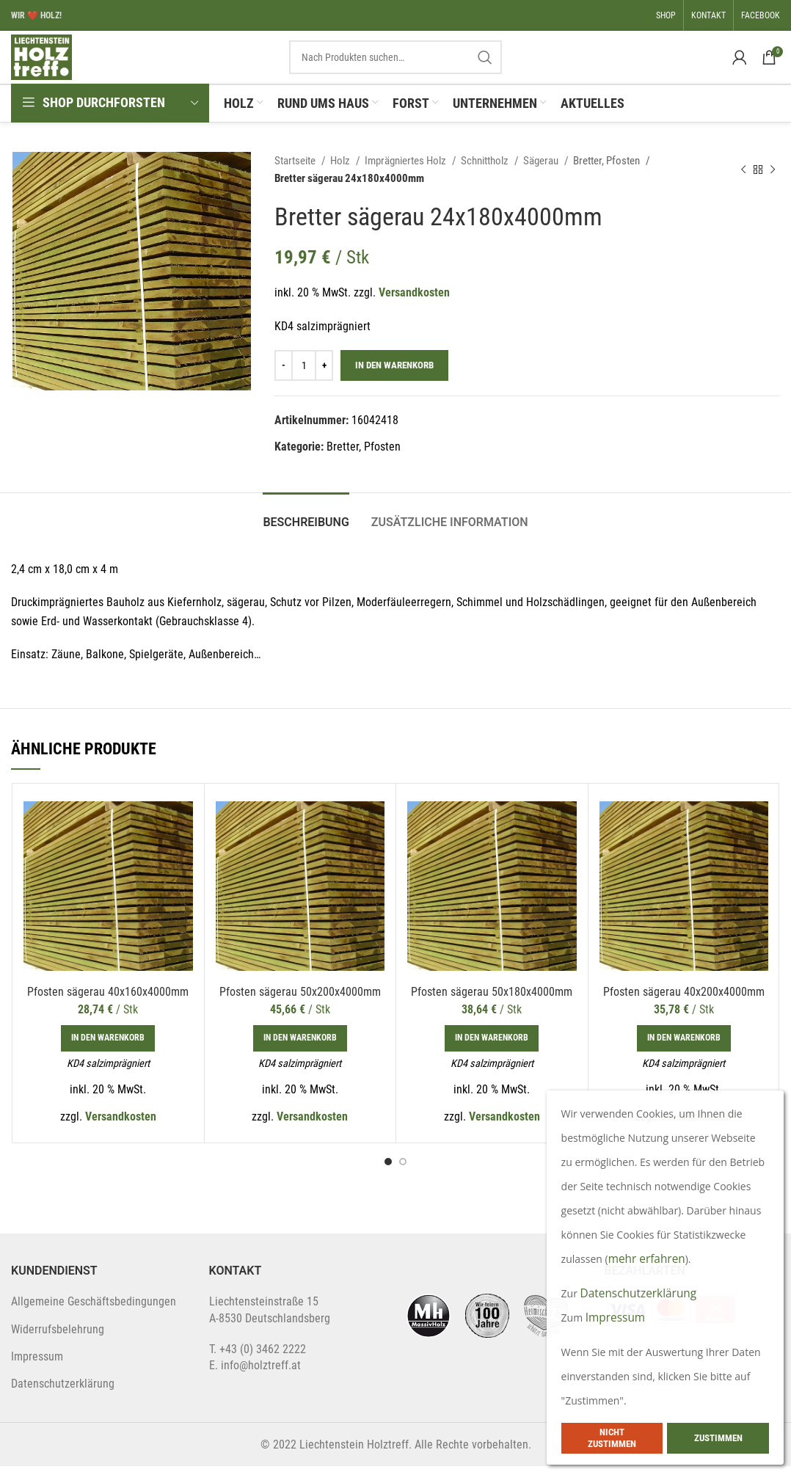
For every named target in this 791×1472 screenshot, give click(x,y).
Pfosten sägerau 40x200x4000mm (684, 998)
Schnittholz (486, 166)
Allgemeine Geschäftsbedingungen (93, 1307)
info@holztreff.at (261, 1371)
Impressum (37, 1362)
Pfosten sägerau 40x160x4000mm (108, 998)
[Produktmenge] (304, 371)
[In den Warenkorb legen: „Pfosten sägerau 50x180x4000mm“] (492, 1044)
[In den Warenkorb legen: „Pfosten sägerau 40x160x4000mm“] (108, 1044)
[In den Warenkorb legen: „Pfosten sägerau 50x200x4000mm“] (300, 1044)
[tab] (306, 521)
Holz (341, 166)
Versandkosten (414, 298)
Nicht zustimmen (612, 1438)
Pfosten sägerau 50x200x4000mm (300, 998)
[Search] (395, 60)
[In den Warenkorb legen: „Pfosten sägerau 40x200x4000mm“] (684, 1044)
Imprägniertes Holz (406, 166)
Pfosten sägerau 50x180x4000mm (491, 998)
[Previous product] (743, 175)
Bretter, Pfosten (607, 166)
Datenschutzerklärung (62, 1389)
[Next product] (772, 175)
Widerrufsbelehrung (57, 1335)
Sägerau (542, 166)
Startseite (296, 166)
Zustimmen (718, 1437)
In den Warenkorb (394, 371)
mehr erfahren (648, 1258)
